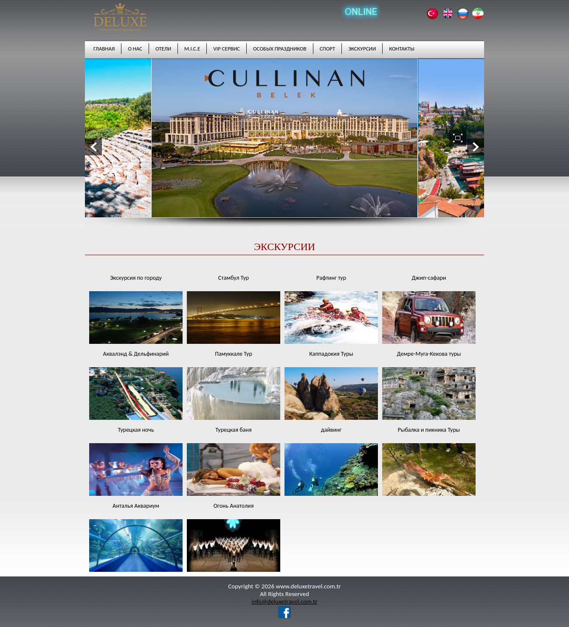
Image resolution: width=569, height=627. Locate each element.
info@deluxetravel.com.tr (284, 601)
